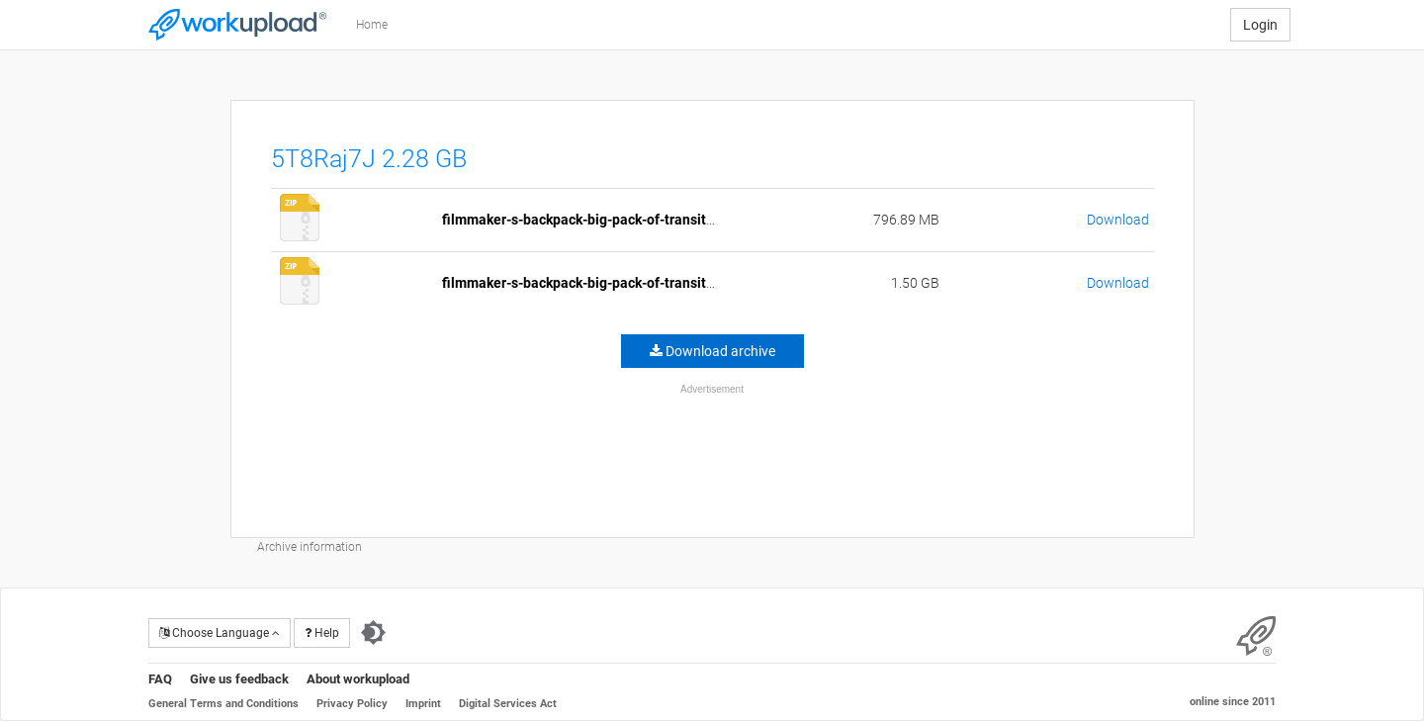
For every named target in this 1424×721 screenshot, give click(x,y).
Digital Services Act (508, 703)
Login (1260, 25)
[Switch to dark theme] (373, 633)
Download (1118, 219)
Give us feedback (239, 679)
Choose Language (219, 633)
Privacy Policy (352, 703)
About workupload (358, 679)
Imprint (423, 703)
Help (322, 633)
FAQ (160, 679)
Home (372, 25)
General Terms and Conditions (223, 703)
